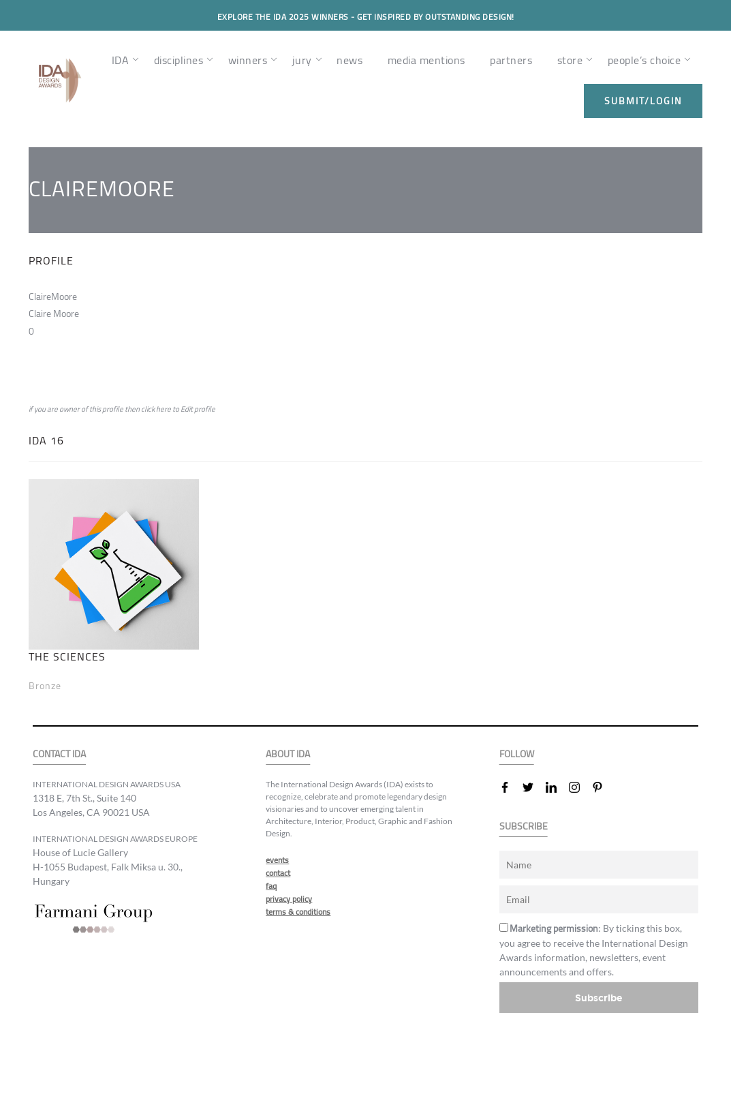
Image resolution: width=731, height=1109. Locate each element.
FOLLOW (516, 754)
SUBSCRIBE (523, 826)
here (163, 409)
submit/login (643, 101)
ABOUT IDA (288, 754)
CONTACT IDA (59, 754)
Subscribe (599, 997)
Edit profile (198, 409)
